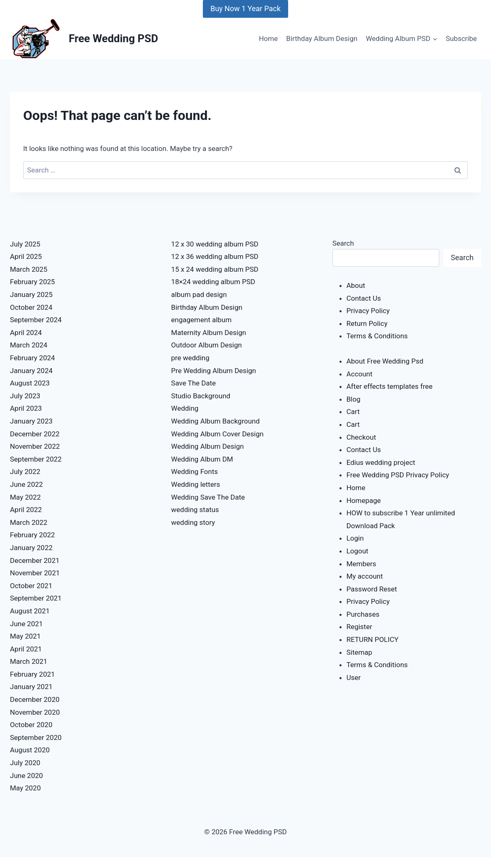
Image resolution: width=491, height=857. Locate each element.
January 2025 (31, 294)
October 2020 (31, 725)
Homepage (364, 500)
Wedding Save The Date (208, 497)
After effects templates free (390, 386)
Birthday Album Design (321, 38)
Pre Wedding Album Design (213, 370)
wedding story (193, 522)
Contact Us (364, 298)
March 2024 (28, 345)
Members (361, 564)
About (356, 285)
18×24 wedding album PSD (213, 282)
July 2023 (25, 396)
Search (343, 243)
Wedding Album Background (215, 421)
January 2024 (31, 370)
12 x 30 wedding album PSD (214, 244)
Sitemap (360, 652)
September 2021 (36, 598)
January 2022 (31, 547)
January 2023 (31, 421)
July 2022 (25, 471)
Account (360, 374)
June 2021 (26, 624)
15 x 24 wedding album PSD (214, 269)
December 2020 (35, 699)
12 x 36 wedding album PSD (214, 256)
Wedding (184, 408)
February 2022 (32, 535)
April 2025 (26, 256)
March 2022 (28, 522)
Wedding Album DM (202, 459)
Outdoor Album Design (206, 345)
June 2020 (26, 775)
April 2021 (26, 649)
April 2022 (26, 509)
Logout (357, 551)
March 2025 (28, 269)
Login (355, 538)
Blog (354, 399)
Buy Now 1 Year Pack (245, 8)
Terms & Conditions (377, 336)
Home (268, 38)
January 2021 (31, 686)
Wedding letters (195, 484)
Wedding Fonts (194, 471)
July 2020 (25, 763)
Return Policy (367, 323)
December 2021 (35, 560)
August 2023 (30, 383)
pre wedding (190, 358)
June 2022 (26, 484)
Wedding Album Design (207, 446)
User (354, 677)
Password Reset (372, 589)
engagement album (201, 320)
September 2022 (36, 459)
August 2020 (30, 750)
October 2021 (31, 586)
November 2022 (35, 446)
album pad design (198, 294)
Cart (353, 411)
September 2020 (36, 737)
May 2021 (25, 636)
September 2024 (36, 320)
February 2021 (32, 674)
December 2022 (35, 434)
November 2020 (35, 712)
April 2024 (26, 332)
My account (365, 576)
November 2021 (35, 573)
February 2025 (32, 282)
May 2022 (25, 497)
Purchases (363, 614)
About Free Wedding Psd (385, 361)
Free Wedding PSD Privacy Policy (398, 475)
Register (359, 626)
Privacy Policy (368, 310)
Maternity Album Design (208, 332)
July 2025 (25, 244)
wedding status (195, 509)
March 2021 (28, 661)
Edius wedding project (381, 462)
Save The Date (193, 383)
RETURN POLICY (373, 639)
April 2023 (26, 408)
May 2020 (25, 788)
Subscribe (461, 38)
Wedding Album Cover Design (217, 434)
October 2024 (31, 307)
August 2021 (30, 611)
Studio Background (200, 396)
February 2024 (32, 358)
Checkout (361, 437)
